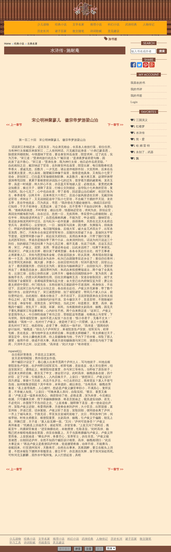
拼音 (78, 548)
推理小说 (96, 24)
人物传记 (148, 24)
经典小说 (61, 24)
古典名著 (32, 43)
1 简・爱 (138, 139)
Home (7, 43)
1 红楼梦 (138, 126)
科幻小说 (113, 24)
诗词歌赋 (96, 31)
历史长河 (43, 31)
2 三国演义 (139, 120)
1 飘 (135, 158)
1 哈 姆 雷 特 (140, 145)
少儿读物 (43, 24)
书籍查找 (44, 542)
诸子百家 (61, 31)
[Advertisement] (64, 85)
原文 (99, 548)
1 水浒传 (138, 132)
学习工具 (15, 542)
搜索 (162, 51)
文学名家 (78, 24)
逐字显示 (64, 548)
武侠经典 (131, 24)
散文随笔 (78, 31)
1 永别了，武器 (142, 152)
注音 (88, 548)
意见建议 (113, 31)
